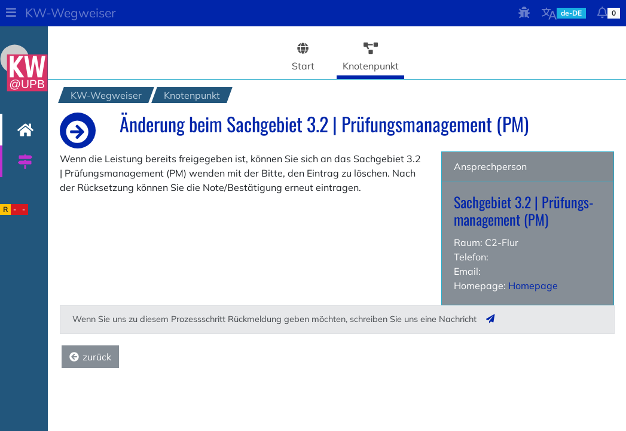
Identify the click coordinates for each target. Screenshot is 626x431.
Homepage (533, 286)
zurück (90, 357)
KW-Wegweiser (70, 12)
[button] (11, 13)
